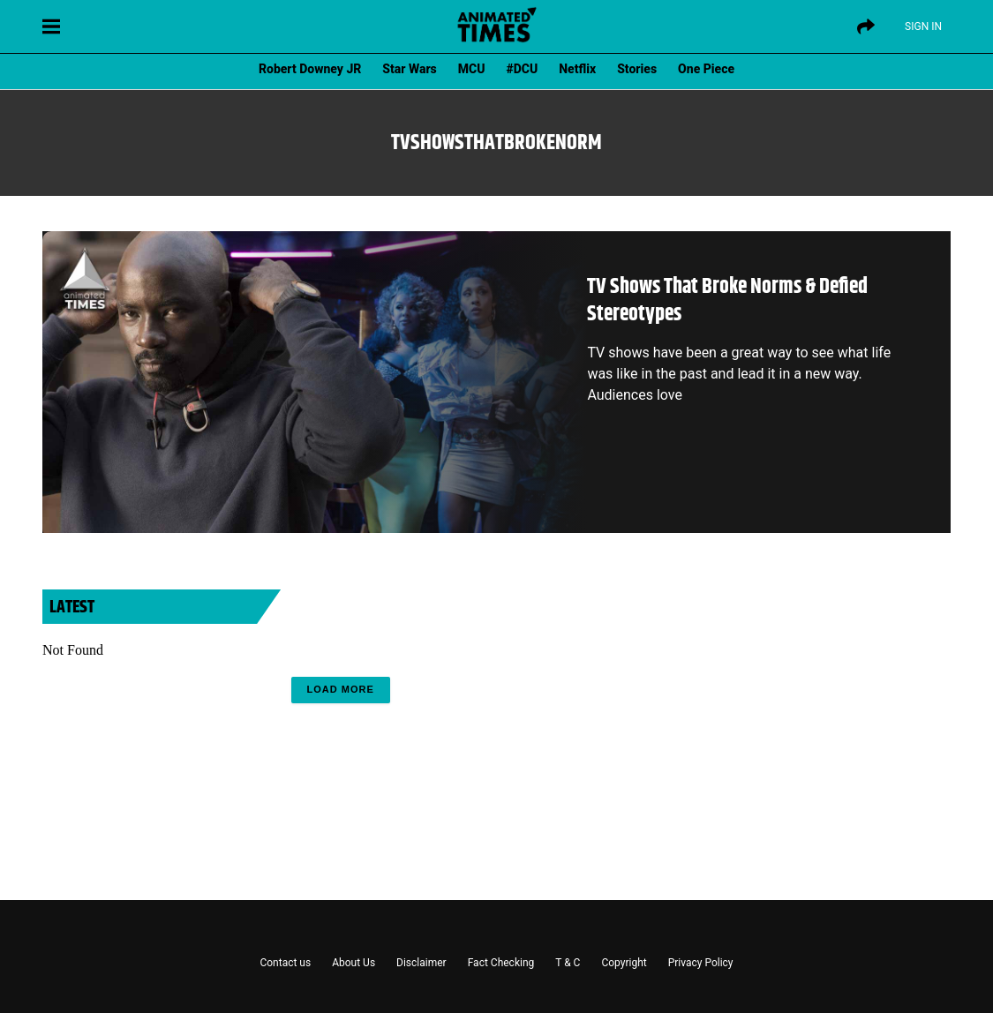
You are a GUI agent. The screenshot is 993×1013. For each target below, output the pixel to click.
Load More (340, 689)
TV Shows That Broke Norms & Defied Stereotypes (727, 300)
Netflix (577, 69)
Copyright (623, 963)
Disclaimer (421, 963)
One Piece (706, 69)
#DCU (522, 69)
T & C (567, 963)
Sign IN (923, 26)
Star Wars (409, 69)
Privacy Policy (700, 963)
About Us (353, 963)
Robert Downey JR (310, 69)
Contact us (285, 963)
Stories (637, 69)
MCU (471, 69)
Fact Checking (501, 963)
